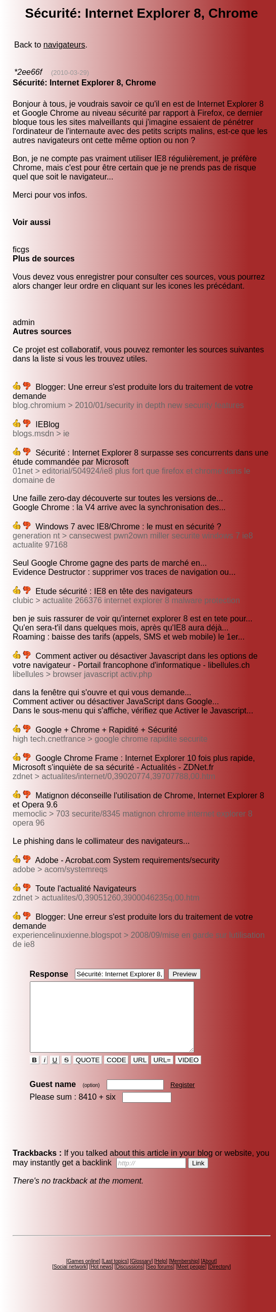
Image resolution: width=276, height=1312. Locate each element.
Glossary (141, 1275)
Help (161, 1275)
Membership (184, 1275)
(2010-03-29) (70, 72)
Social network (70, 1280)
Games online (83, 1275)
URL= (162, 1073)
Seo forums (160, 1280)
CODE (116, 1073)
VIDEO (188, 1073)
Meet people (191, 1280)
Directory (219, 1280)
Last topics (115, 1275)
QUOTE (88, 1073)
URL (140, 1073)
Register (182, 1098)
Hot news (101, 1280)
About (208, 1275)
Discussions (129, 1280)
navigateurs (64, 44)
